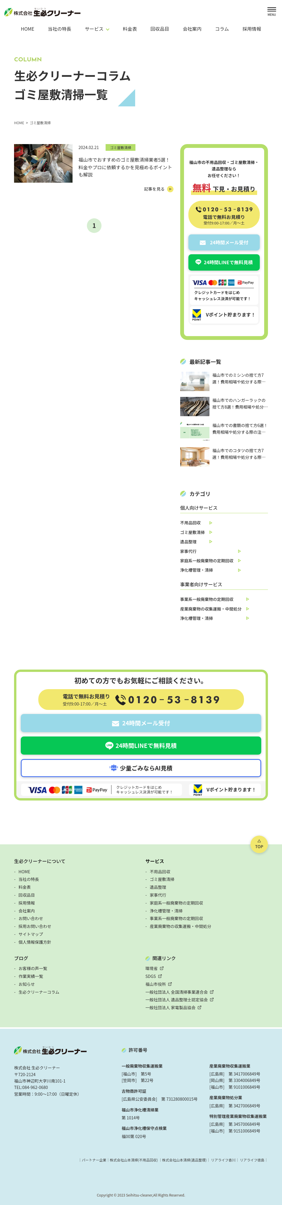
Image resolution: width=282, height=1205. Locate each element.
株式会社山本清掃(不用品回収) (134, 1159)
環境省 (151, 968)
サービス (154, 861)
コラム (222, 28)
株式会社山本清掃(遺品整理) (184, 1159)
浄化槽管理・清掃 (196, 570)
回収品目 (159, 28)
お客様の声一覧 (32, 968)
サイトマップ (30, 934)
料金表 (130, 28)
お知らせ (26, 984)
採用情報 (252, 28)
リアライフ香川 (223, 1159)
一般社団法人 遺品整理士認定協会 (176, 999)
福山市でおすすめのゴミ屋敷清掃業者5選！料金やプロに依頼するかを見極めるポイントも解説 (125, 167)
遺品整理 (188, 541)
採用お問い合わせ (34, 926)
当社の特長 (59, 28)
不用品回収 (190, 522)
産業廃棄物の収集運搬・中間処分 (211, 609)
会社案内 (192, 28)
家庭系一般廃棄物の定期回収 (206, 560)
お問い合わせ (30, 918)
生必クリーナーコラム (38, 992)
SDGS (150, 976)
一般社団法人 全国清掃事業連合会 (176, 992)
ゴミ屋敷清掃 (120, 147)
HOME (27, 28)
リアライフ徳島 (252, 1159)
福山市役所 (155, 984)
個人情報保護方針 (34, 942)
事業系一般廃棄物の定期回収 (206, 599)
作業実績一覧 (30, 976)
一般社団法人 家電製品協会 (170, 1007)
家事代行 (188, 551)
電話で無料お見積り (224, 219)
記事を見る (154, 189)
